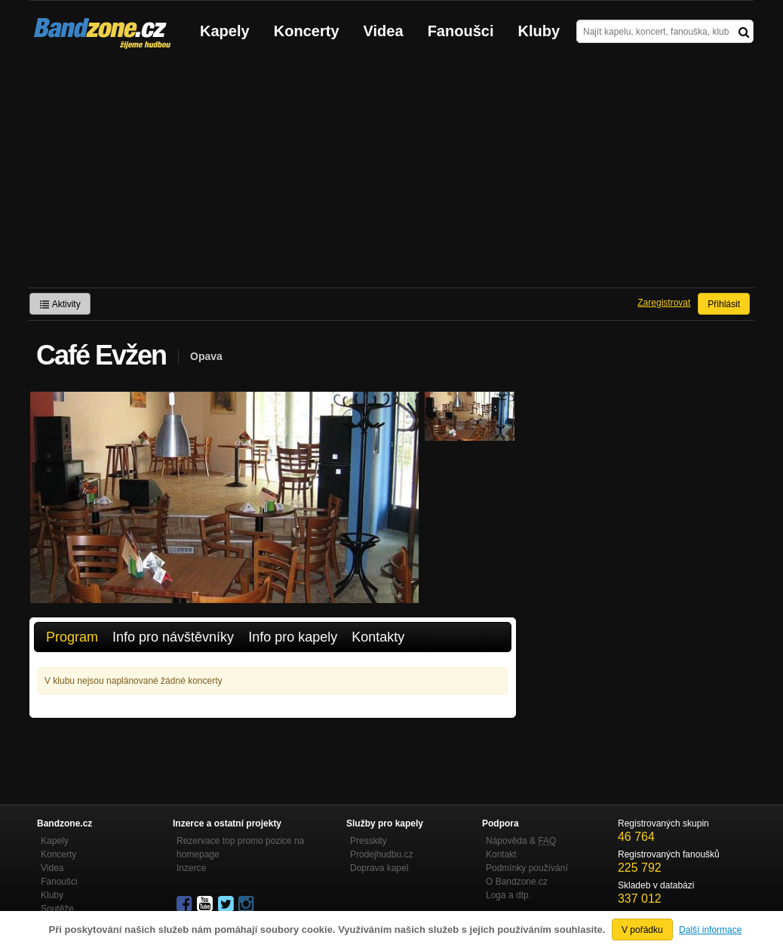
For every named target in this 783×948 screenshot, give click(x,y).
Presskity (368, 841)
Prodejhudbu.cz (381, 854)
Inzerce (191, 868)
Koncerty (306, 31)
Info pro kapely (292, 637)
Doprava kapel (379, 868)
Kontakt (501, 854)
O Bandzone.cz (517, 881)
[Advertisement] (391, 174)
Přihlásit (724, 304)
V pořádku (642, 930)
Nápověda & (521, 841)
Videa (384, 31)
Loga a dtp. (508, 895)
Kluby (539, 31)
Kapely (225, 31)
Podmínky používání (527, 868)
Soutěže (57, 908)
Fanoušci (461, 31)
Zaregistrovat (663, 302)
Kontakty (378, 637)
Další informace (710, 930)
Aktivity (60, 304)
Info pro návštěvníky (173, 637)
